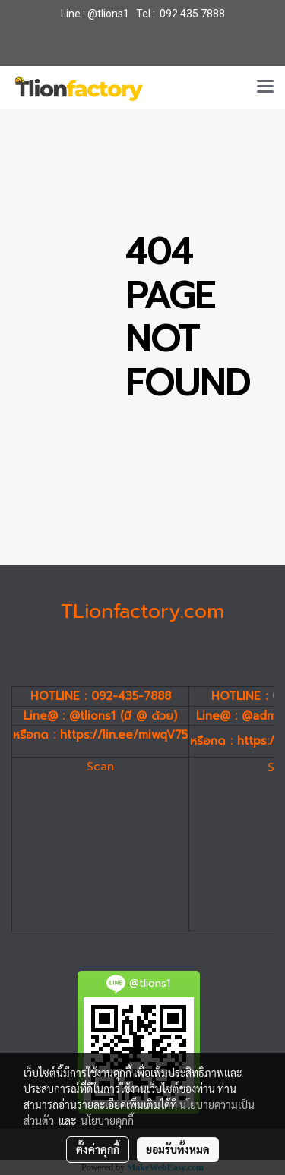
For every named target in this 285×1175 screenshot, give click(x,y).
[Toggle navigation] (265, 87)
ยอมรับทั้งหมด (178, 1149)
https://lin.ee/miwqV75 (124, 734)
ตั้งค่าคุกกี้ (97, 1149)
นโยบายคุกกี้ (107, 1120)
